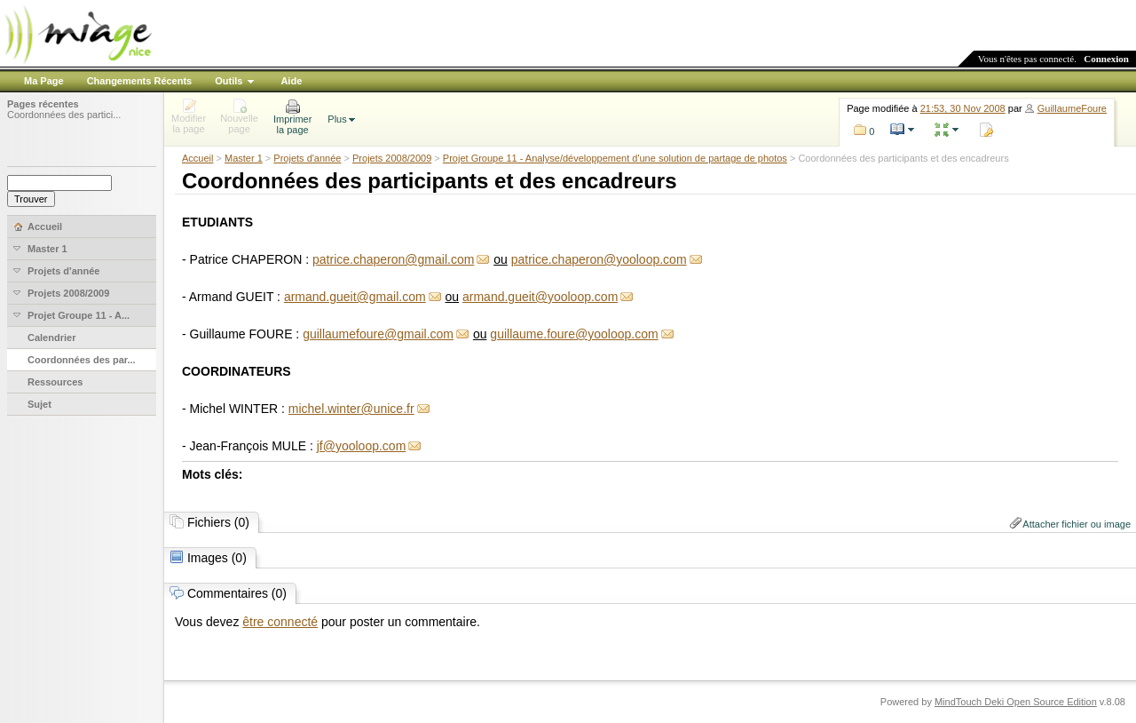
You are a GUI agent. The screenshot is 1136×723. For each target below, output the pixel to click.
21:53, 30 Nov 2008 (963, 108)
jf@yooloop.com (361, 446)
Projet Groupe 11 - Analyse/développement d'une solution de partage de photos (615, 158)
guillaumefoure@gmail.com (378, 334)
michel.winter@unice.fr (351, 408)
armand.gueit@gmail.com (355, 297)
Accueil (197, 158)
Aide (291, 80)
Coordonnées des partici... (64, 114)
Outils (228, 80)
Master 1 (244, 158)
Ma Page (44, 80)
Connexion (1106, 58)
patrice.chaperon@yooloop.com (599, 259)
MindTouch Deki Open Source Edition (1016, 701)
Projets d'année (307, 158)
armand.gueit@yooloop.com (540, 297)
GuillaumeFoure (1072, 108)
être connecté (280, 622)
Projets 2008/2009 (391, 158)
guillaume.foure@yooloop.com (574, 334)
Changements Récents (140, 80)
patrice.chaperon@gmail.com (393, 259)
